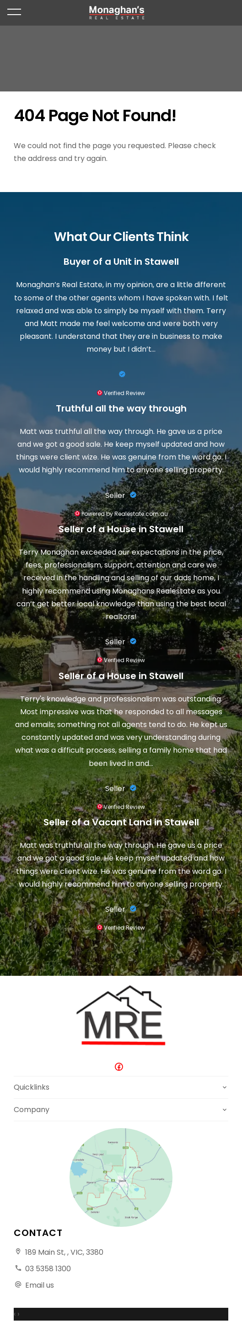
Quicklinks (31, 1087)
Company (31, 1109)
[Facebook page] (121, 1067)
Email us (39, 1285)
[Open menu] (14, 12)
